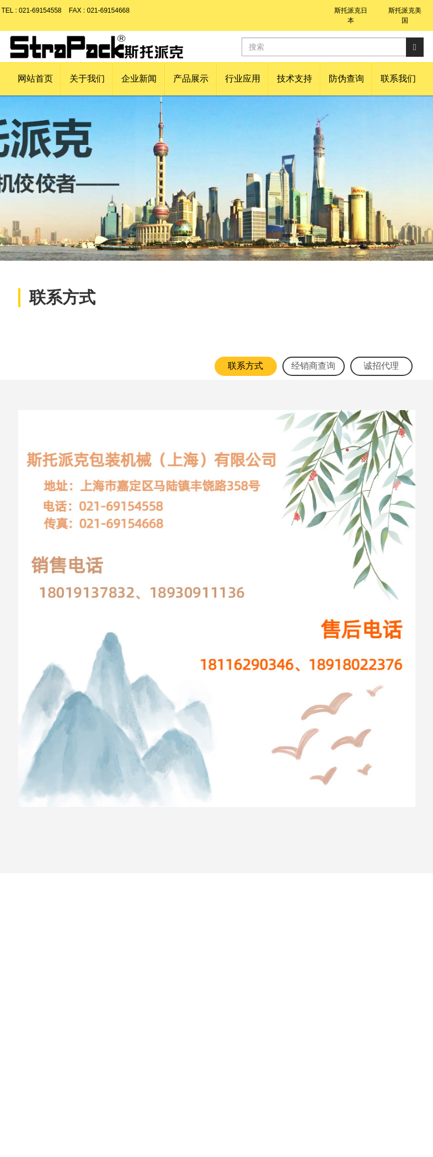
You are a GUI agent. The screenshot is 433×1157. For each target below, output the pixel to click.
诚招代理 (381, 365)
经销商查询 (313, 365)
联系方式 (245, 365)
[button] (87, 78)
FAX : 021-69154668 (99, 10)
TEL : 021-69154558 (32, 10)
